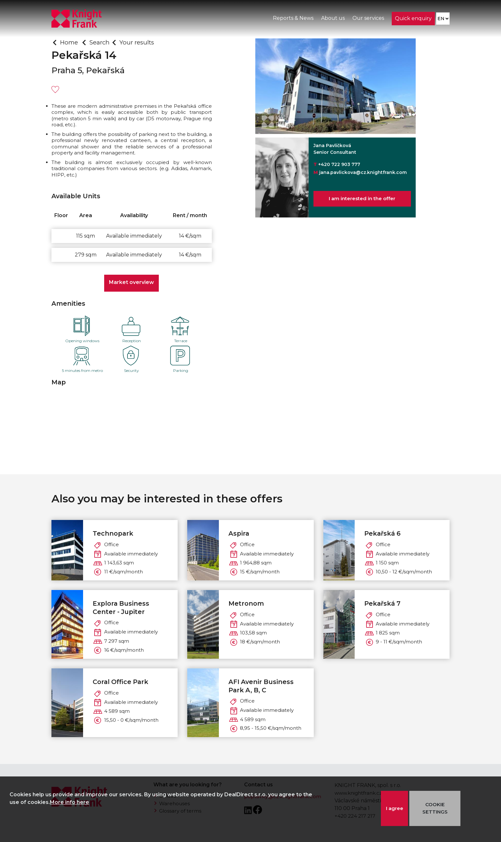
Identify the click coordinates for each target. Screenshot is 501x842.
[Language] (443, 19)
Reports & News (293, 19)
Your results (140, 42)
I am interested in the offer (362, 199)
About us (332, 19)
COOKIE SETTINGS (436, 808)
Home (70, 42)
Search (101, 42)
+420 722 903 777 (339, 164)
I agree (394, 808)
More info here (69, 802)
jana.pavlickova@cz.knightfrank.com (363, 172)
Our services (368, 19)
